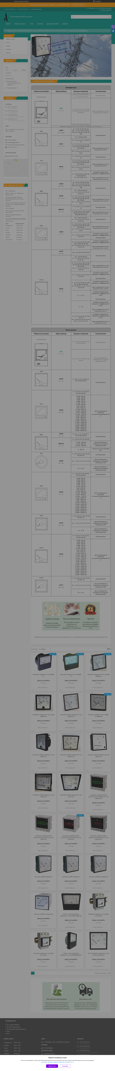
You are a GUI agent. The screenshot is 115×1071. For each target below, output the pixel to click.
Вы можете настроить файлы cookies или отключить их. (56, 1062)
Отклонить (65, 1066)
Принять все (52, 1066)
